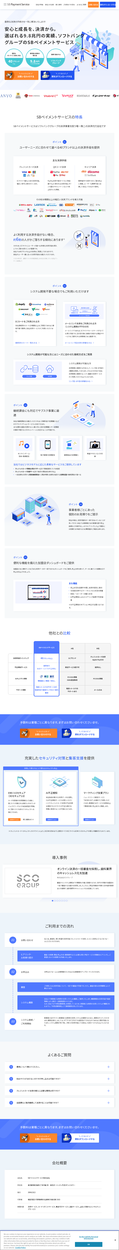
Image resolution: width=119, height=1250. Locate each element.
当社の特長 (32, 4)
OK (89, 1244)
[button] (52, 916)
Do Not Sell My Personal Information (88, 1238)
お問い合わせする (25, 75)
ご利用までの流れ (62, 4)
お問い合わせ (89, 5)
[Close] (115, 1240)
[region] (59, 1240)
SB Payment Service (15, 4)
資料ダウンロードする (107, 5)
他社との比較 (42, 4)
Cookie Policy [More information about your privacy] (20, 1248)
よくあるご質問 (74, 4)
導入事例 (51, 4)
